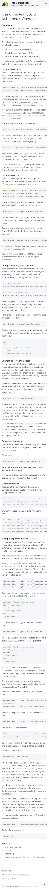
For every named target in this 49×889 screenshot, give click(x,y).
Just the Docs (14, 886)
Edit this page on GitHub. (9, 879)
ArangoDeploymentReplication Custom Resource (26, 246)
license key (6, 274)
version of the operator (28, 78)
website (16, 555)
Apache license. (24, 875)
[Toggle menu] (46, 4)
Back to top (6, 870)
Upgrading (9, 854)
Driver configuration (13, 847)
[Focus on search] (44, 884)
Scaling (8, 850)
